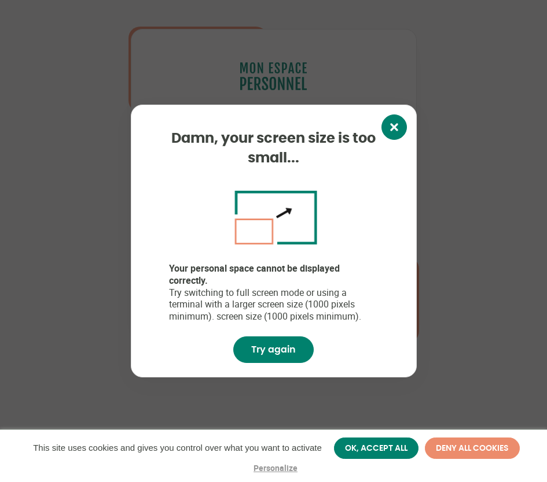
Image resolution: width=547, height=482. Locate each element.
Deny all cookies (472, 448)
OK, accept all (376, 448)
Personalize (276, 467)
